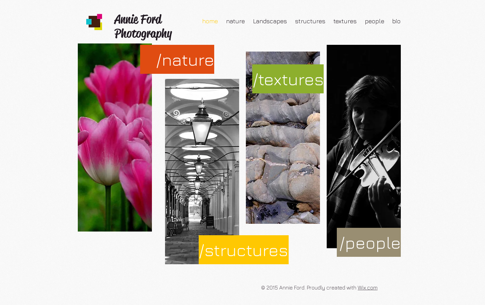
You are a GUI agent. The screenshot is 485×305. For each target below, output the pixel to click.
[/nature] (177, 59)
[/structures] (244, 249)
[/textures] (288, 78)
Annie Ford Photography (143, 26)
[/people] (369, 242)
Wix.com (368, 287)
